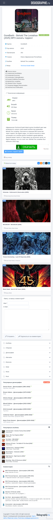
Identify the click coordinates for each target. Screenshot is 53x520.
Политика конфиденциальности (28, 518)
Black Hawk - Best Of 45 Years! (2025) (14, 289)
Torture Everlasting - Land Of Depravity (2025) (16, 257)
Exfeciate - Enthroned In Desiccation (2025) (16, 192)
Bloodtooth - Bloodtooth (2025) (12, 224)
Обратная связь (12, 518)
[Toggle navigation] (4, 3)
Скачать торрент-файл (14, 151)
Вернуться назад (10, 163)
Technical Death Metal (27, 65)
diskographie (40, 3)
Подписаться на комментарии (30, 336)
